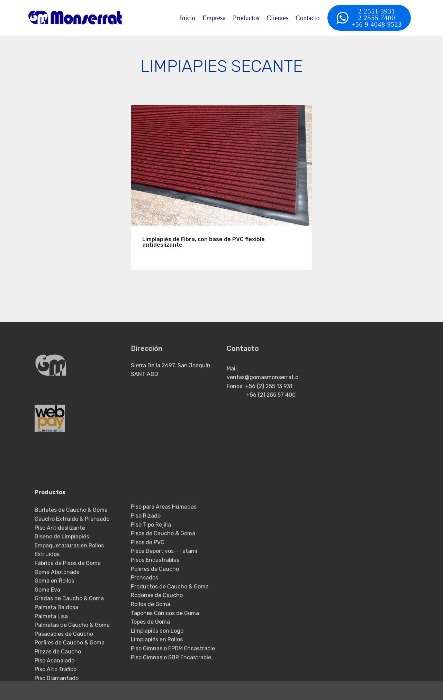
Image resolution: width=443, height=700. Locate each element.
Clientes (277, 17)
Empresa (214, 17)
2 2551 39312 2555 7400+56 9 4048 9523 (369, 18)
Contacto (307, 17)
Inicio (187, 17)
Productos (246, 17)
